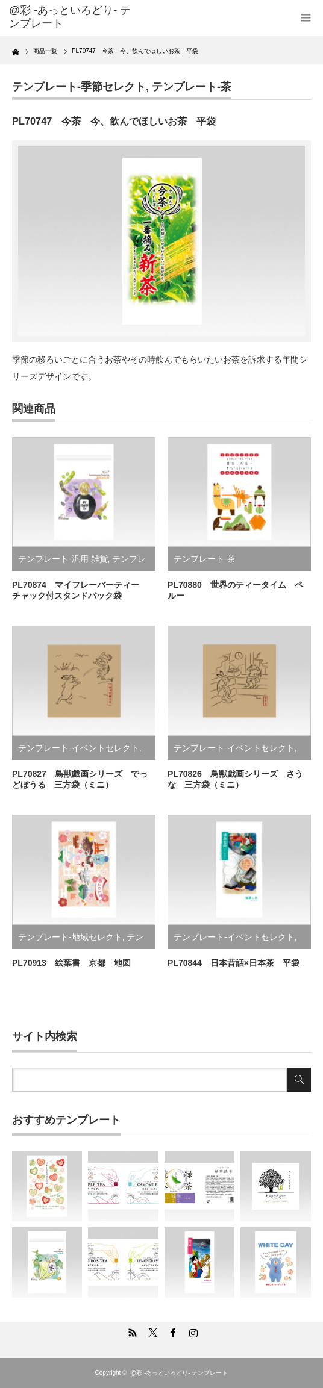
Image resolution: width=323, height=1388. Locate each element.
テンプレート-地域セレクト (70, 937)
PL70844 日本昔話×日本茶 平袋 (233, 963)
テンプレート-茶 (191, 87)
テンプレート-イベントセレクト (78, 748)
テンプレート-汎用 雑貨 (63, 559)
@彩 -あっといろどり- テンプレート (70, 17)
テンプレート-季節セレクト (79, 87)
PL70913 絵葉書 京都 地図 (71, 963)
